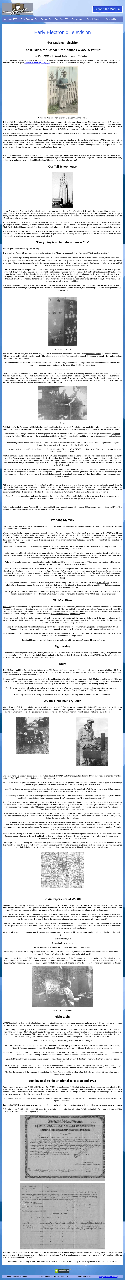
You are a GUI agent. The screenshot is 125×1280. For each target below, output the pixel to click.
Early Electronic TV (29, 19)
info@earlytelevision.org (108, 1276)
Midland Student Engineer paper (37, 63)
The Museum (77, 19)
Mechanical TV (10, 19)
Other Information (94, 19)
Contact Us (111, 19)
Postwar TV (46, 19)
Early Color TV (61, 19)
